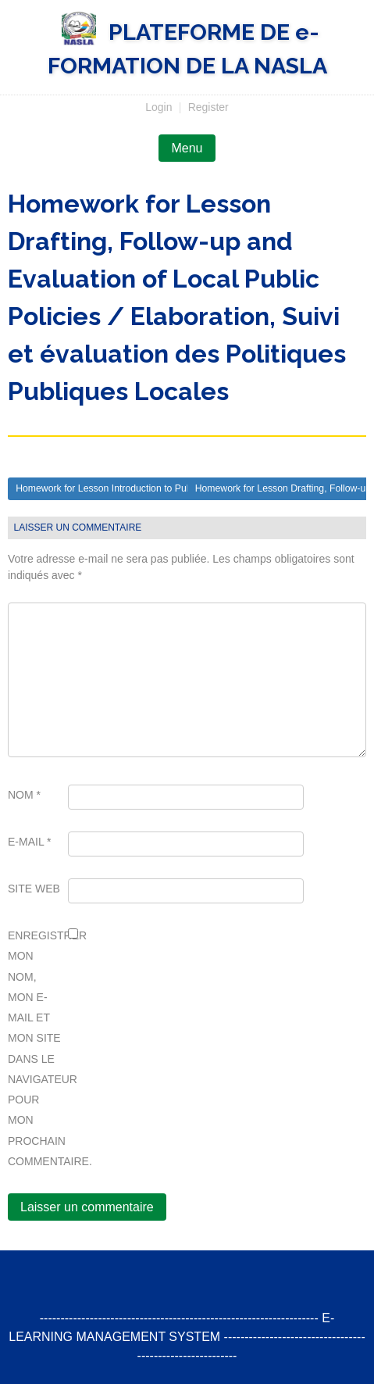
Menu (186, 148)
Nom (24, 795)
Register (208, 107)
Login (158, 107)
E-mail (30, 841)
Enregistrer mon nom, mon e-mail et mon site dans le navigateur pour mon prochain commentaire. (35, 1048)
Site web (34, 888)
